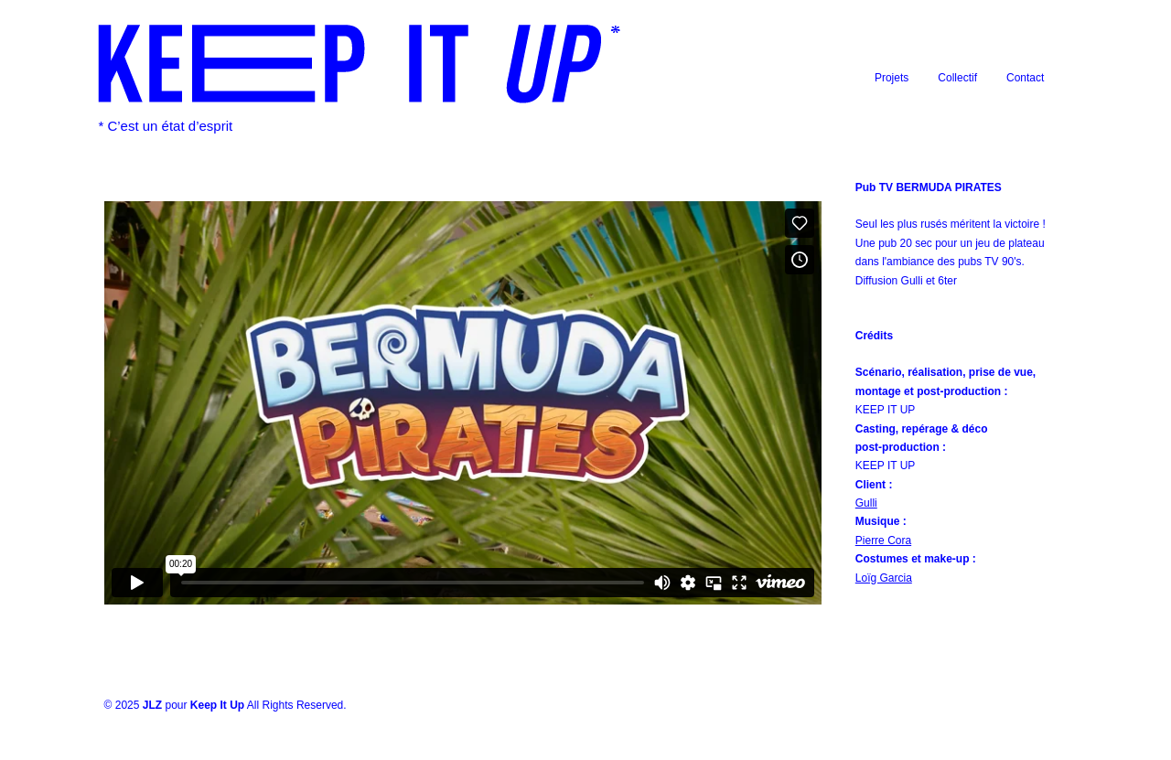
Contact (1025, 77)
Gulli (866, 503)
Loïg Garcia (883, 578)
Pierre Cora (883, 540)
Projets (891, 77)
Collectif (957, 77)
